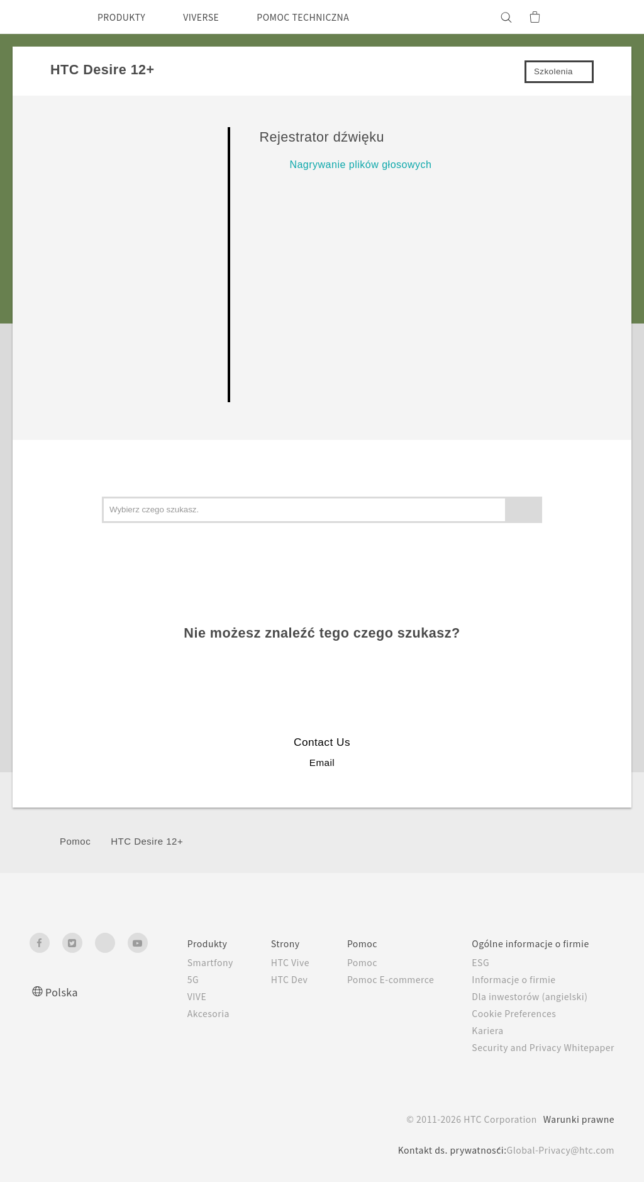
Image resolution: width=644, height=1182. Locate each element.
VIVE (168, 996)
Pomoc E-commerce (374, 979)
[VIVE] (597, 17)
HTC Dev (265, 979)
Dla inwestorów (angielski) (522, 996)
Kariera (477, 1030)
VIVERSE (212, 17)
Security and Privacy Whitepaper (538, 1047)
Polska (62, 992)
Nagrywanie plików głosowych (360, 164)
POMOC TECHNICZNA (325, 17)
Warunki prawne (577, 1119)
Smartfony (181, 962)
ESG (471, 962)
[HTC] (45, 17)
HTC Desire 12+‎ (147, 841)
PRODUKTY (125, 17)
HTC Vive (265, 962)
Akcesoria (179, 1013)
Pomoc (75, 841)
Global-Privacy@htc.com (556, 1150)
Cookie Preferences (507, 1013)
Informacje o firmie (506, 979)
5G (163, 979)
